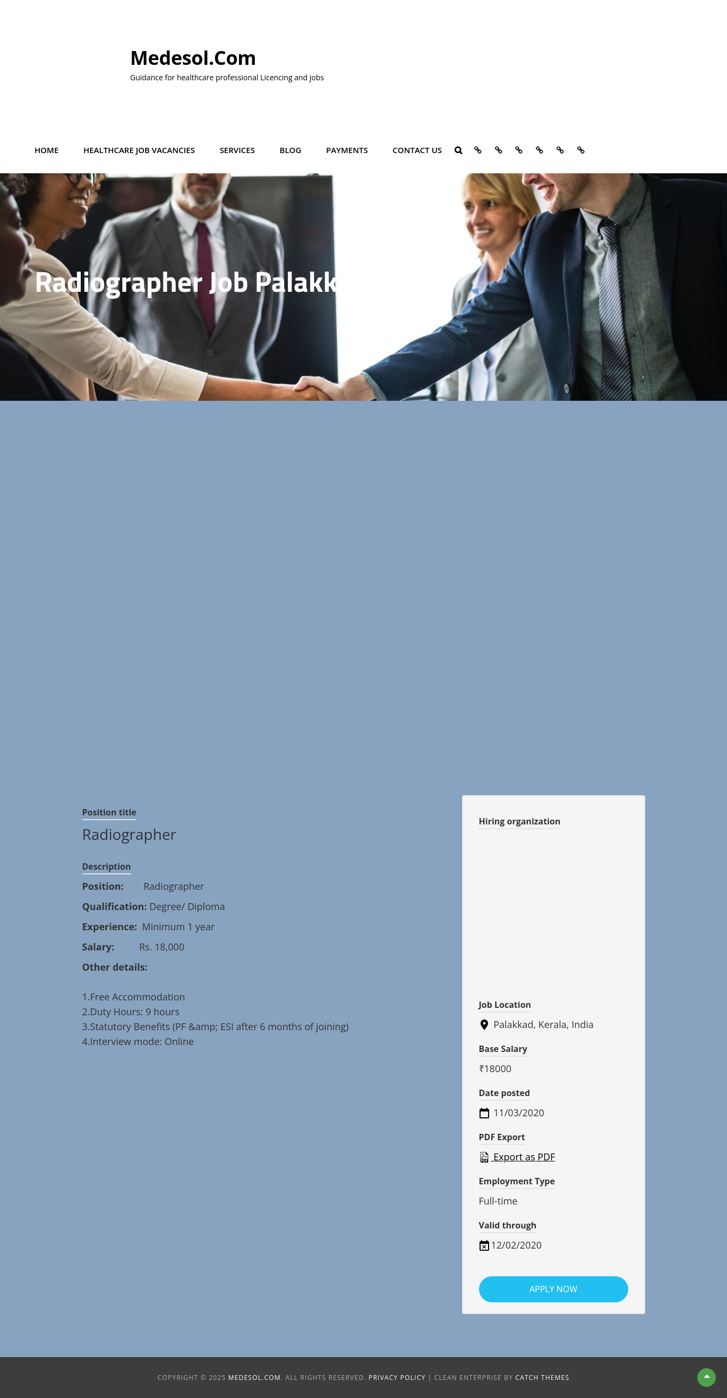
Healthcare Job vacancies (139, 150)
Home (46, 150)
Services (237, 150)
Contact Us (417, 150)
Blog (291, 150)
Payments (347, 150)
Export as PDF (517, 1156)
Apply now (553, 1289)
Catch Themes (542, 1377)
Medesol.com (193, 58)
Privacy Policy (397, 1377)
